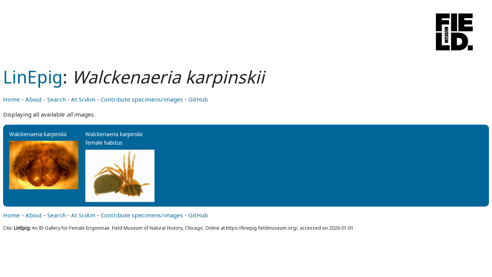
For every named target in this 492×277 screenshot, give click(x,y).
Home (11, 99)
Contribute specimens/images (142, 99)
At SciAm (83, 99)
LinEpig (33, 76)
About (33, 99)
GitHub (198, 99)
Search (56, 99)
